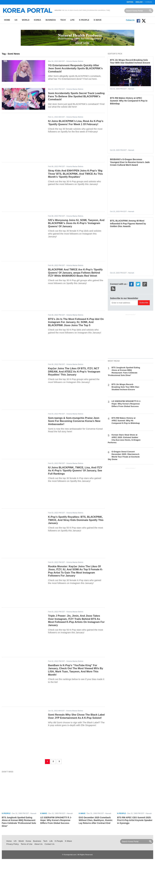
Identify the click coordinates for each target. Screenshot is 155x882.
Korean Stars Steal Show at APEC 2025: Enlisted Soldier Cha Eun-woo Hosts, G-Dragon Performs (124, 439)
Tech (63, 20)
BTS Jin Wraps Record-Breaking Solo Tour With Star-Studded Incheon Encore (126, 387)
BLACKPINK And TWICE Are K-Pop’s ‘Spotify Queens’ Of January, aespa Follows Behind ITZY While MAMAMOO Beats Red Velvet (75, 272)
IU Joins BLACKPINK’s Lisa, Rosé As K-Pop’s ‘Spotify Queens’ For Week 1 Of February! (75, 123)
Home (7, 20)
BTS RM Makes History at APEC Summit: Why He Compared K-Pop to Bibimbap (128, 101)
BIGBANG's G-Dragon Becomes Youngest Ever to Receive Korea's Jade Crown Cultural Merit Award (130, 162)
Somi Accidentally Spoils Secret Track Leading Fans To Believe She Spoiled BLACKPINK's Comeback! (76, 96)
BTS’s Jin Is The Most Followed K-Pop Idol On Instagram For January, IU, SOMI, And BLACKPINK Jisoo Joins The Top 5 (76, 322)
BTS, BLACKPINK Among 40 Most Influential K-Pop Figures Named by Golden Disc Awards (128, 223)
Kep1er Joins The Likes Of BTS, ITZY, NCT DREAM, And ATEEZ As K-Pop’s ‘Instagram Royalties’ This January (74, 371)
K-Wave (97, 20)
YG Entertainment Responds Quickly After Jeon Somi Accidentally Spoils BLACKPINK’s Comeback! (75, 68)
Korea (37, 20)
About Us (38, 844)
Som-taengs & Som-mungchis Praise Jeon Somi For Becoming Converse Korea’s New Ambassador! (74, 421)
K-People (84, 20)
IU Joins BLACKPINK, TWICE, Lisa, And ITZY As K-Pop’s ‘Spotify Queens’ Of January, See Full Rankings (75, 470)
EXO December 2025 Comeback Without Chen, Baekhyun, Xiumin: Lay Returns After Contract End (96, 820)
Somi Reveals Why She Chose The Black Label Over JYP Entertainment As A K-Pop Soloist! (76, 716)
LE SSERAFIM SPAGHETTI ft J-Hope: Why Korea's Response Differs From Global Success (126, 403)
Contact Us (49, 844)
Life (72, 20)
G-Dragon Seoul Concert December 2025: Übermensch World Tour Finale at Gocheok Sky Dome (124, 455)
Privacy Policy (12, 844)
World (25, 20)
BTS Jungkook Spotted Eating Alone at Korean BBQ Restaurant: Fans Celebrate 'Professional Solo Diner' (124, 371)
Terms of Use (26, 844)
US (16, 20)
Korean (148, 2)
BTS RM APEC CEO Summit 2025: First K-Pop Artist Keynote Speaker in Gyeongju (134, 820)
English (139, 2)
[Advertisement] (130, 336)
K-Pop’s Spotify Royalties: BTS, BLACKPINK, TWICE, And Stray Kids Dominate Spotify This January (76, 520)
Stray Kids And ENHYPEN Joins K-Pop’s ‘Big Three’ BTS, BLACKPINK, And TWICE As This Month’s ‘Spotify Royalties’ (75, 173)
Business (51, 20)
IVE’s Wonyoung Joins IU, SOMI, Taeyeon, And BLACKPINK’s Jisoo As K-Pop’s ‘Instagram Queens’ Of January (76, 223)
